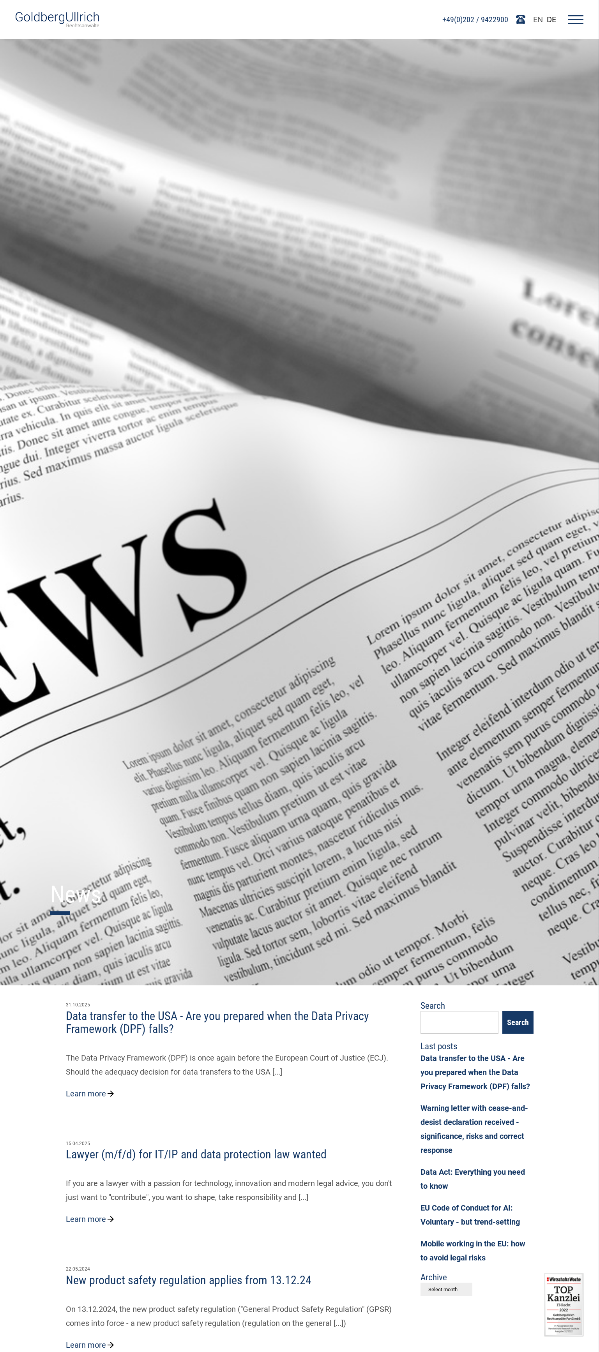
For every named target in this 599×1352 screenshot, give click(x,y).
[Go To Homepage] (57, 24)
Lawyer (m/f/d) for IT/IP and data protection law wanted (196, 1154)
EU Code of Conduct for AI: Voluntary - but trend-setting (470, 1215)
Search (518, 1022)
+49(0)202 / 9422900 (475, 19)
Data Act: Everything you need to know (473, 1179)
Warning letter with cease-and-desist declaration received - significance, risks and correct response (474, 1129)
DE (551, 19)
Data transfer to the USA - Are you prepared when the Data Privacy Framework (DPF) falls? (217, 1022)
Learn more (90, 1093)
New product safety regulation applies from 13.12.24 (188, 1280)
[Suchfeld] (459, 1022)
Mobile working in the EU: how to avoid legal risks (473, 1250)
